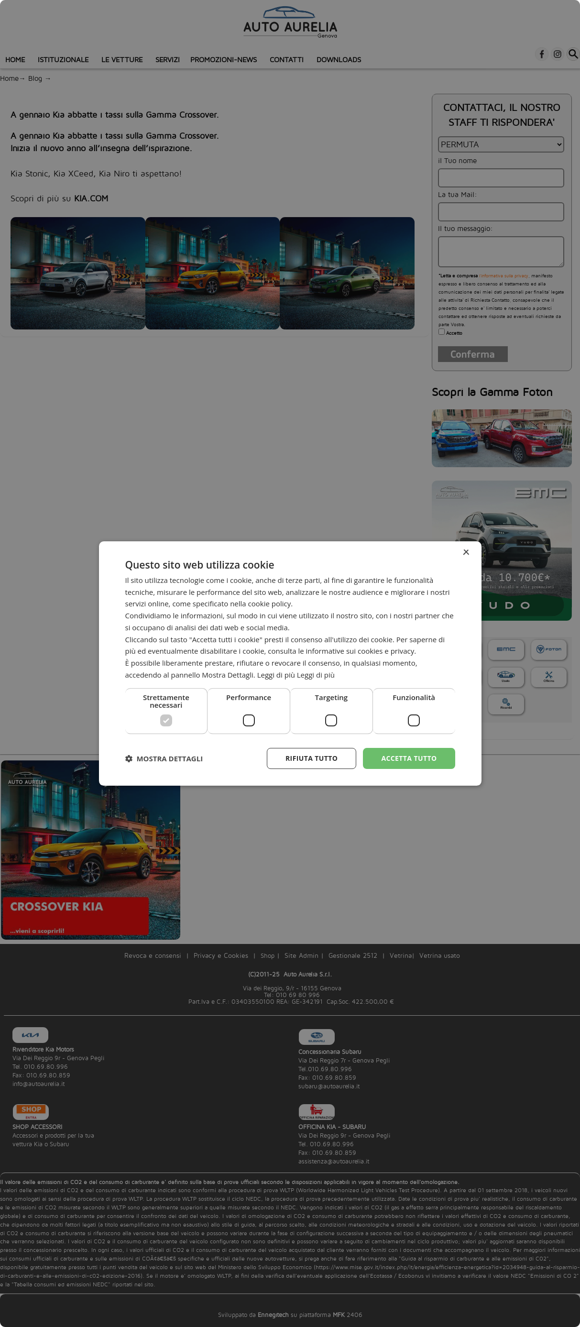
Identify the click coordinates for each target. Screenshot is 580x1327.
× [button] (466, 552)
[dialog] (290, 663)
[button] (164, 758)
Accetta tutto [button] (409, 758)
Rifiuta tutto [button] (311, 758)
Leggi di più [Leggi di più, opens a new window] (316, 675)
